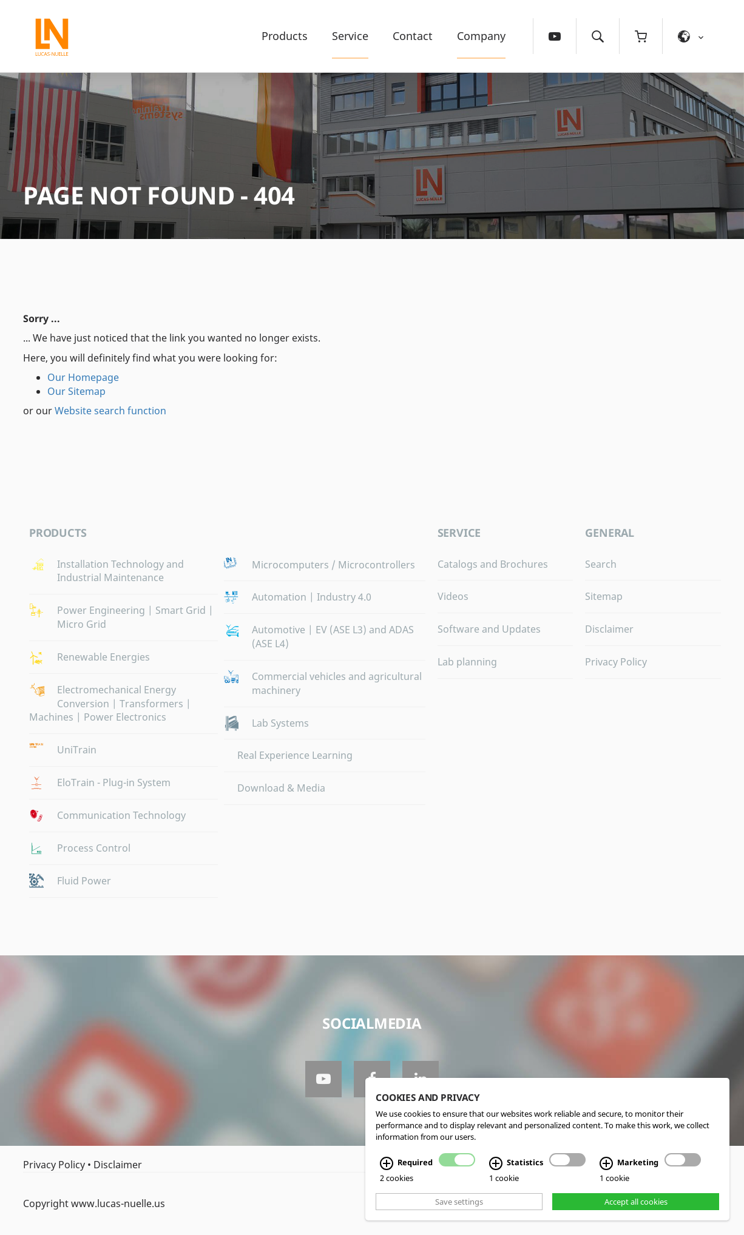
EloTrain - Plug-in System (114, 782)
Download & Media (281, 788)
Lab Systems (280, 723)
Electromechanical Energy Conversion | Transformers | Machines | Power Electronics (110, 703)
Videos (453, 596)
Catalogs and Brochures (493, 564)
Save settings (459, 1201)
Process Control (93, 848)
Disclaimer (609, 629)
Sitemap (604, 596)
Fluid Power (84, 880)
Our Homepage (83, 377)
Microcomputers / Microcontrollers (333, 564)
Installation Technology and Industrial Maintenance (120, 571)
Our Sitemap (76, 391)
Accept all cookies (636, 1201)
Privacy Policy (616, 661)
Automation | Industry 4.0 (311, 597)
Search (601, 564)
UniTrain (76, 749)
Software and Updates (489, 629)
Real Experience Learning (295, 755)
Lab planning (467, 661)
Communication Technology (121, 815)
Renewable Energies (103, 657)
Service (350, 36)
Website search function (110, 410)
